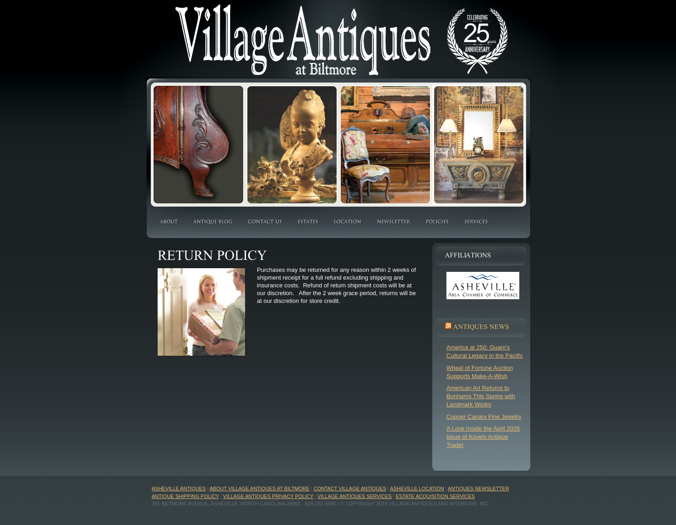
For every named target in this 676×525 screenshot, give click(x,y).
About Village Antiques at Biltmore (259, 488)
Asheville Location (417, 488)
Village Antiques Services (355, 496)
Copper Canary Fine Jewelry (484, 416)
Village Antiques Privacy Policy (268, 496)
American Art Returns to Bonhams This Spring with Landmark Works (480, 396)
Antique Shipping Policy (185, 496)
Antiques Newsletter (478, 488)
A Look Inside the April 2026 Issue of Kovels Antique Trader (483, 436)
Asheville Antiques (179, 488)
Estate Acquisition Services (435, 496)
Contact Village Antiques (349, 488)
